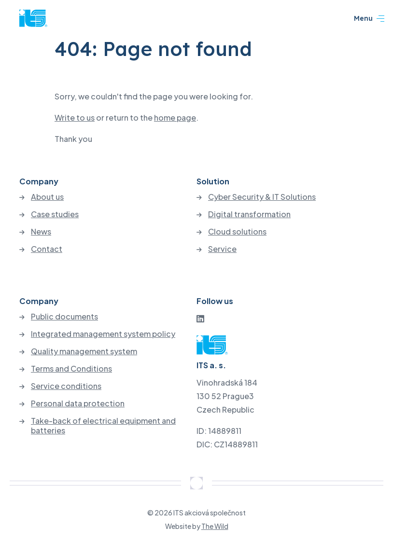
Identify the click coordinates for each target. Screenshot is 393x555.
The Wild (214, 526)
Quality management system (84, 351)
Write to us (75, 117)
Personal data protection (78, 403)
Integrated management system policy (103, 334)
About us (47, 197)
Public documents (64, 316)
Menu (369, 18)
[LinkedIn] (200, 318)
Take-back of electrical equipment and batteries (103, 425)
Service (222, 249)
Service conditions (66, 386)
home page (175, 117)
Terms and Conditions (71, 369)
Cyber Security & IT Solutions (262, 197)
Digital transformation (249, 214)
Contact (46, 249)
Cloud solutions (237, 231)
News (41, 231)
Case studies (55, 214)
